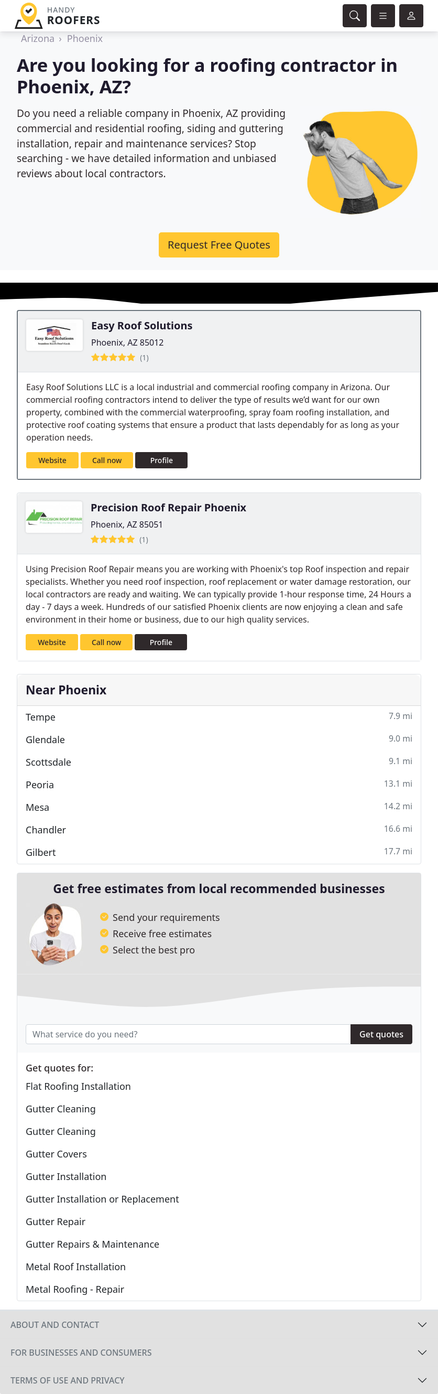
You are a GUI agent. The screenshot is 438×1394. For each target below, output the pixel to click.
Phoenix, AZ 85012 (127, 342)
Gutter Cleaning (61, 1108)
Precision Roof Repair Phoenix (168, 507)
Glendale (219, 739)
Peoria (219, 784)
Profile (161, 460)
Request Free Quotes (219, 245)
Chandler (219, 829)
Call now (107, 460)
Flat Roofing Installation (78, 1086)
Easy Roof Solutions (142, 325)
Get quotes (381, 1034)
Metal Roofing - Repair (75, 1289)
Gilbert (219, 852)
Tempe (219, 716)
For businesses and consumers (80, 1352)
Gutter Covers (56, 1154)
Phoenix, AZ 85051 (127, 524)
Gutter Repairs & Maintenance (92, 1244)
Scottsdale (219, 761)
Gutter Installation (66, 1176)
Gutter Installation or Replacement (102, 1199)
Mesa (219, 806)
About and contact (54, 1325)
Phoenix (85, 38)
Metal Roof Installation (76, 1266)
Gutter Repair (55, 1221)
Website (52, 460)
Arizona (37, 38)
